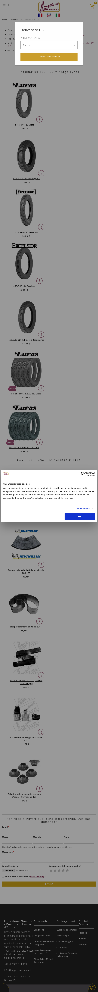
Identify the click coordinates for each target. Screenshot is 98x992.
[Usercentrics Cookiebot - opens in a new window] (83, 474)
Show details (83, 508)
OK (79, 516)
